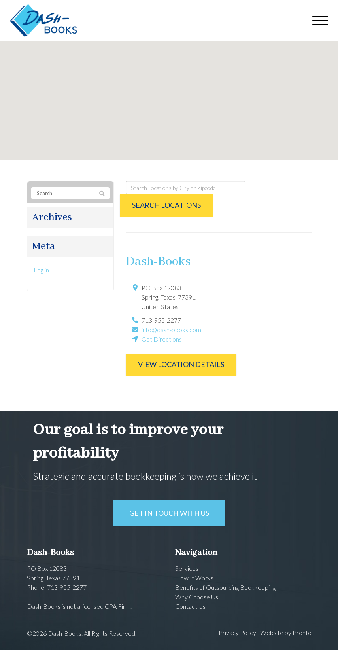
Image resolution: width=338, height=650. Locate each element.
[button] (169, 93)
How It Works (194, 578)
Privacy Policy (237, 632)
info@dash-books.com (171, 329)
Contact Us (190, 606)
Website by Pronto (286, 632)
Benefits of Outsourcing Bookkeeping (225, 587)
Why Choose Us (196, 597)
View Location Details (181, 364)
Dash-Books (158, 262)
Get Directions (162, 339)
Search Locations (166, 205)
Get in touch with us (169, 513)
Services (186, 568)
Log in (41, 270)
